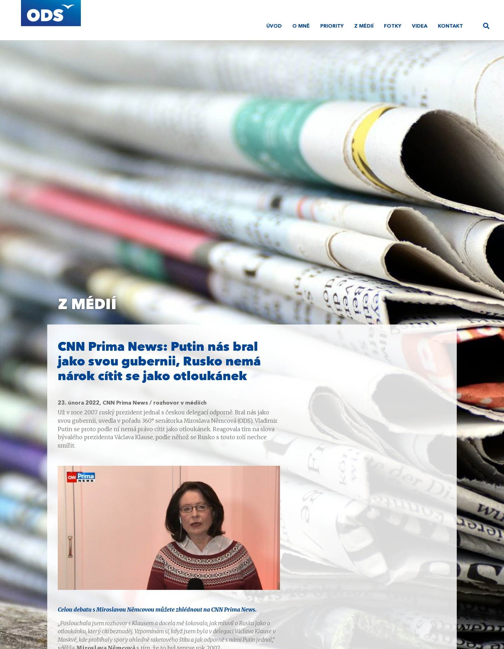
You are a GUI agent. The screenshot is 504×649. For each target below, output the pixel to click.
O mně (301, 26)
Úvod (274, 26)
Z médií (363, 26)
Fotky (392, 26)
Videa (419, 26)
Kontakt (450, 26)
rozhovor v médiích (179, 403)
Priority (332, 26)
